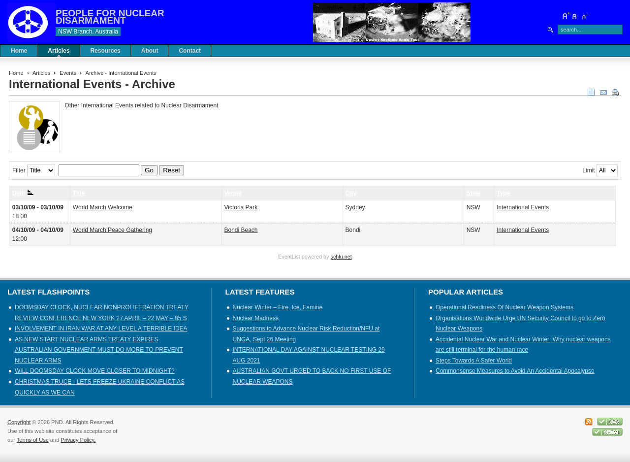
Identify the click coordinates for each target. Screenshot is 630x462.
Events (68, 73)
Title (79, 193)
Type (503, 193)
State (474, 193)
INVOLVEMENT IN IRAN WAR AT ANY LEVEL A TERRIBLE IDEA (101, 328)
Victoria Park (240, 207)
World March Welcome (102, 207)
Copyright (19, 422)
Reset (171, 170)
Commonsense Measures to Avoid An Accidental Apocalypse (515, 370)
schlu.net (341, 257)
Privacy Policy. (78, 440)
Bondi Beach (240, 230)
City (351, 193)
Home (16, 73)
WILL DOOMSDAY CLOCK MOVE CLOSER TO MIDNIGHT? (95, 370)
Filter (19, 170)
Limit (588, 170)
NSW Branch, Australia (88, 31)
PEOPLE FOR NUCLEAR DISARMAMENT (110, 17)
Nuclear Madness (256, 318)
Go (149, 170)
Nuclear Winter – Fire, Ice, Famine (278, 307)
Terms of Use (33, 440)
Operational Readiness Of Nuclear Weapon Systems (504, 307)
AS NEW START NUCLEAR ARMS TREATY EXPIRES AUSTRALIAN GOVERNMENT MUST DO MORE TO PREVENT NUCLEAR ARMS (99, 350)
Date (22, 193)
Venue (232, 193)
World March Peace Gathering (112, 230)
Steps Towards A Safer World (474, 360)
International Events (523, 207)
